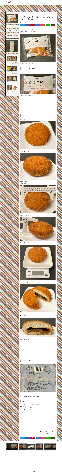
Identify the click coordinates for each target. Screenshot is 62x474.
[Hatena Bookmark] (37, 25)
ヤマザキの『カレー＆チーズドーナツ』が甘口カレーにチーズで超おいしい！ (9, 92)
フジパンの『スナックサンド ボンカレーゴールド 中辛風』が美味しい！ (14, 92)
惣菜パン (53, 431)
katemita (53, 433)
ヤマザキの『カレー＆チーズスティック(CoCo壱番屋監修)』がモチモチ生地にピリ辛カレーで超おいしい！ (14, 73)
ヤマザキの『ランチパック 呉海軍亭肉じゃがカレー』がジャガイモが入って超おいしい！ (14, 83)
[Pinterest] (32, 25)
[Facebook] (27, 25)
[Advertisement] (31, 8)
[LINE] (48, 25)
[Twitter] (22, 25)
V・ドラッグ (43, 431)
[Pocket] (42, 25)
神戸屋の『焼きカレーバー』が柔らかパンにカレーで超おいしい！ (9, 82)
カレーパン (49, 431)
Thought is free (36, 471)
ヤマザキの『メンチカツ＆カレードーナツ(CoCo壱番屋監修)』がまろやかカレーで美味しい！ (14, 63)
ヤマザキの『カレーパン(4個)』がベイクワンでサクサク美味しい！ (9, 62)
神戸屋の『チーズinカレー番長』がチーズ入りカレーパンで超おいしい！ (9, 72)
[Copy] (53, 25)
